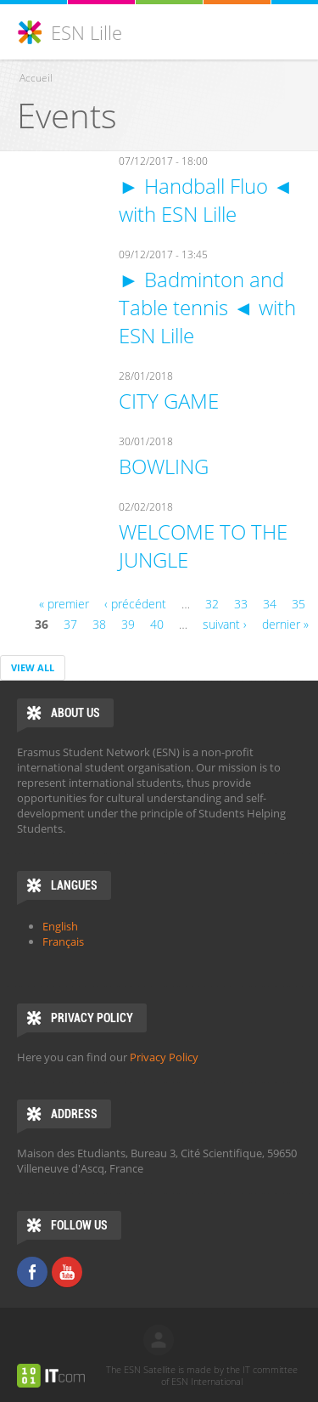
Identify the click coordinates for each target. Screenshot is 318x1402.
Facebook (32, 1272)
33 (241, 604)
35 (298, 604)
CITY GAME (169, 401)
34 (269, 604)
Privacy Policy (164, 1057)
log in (158, 1340)
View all (32, 667)
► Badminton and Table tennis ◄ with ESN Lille (207, 307)
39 (128, 624)
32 (212, 604)
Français (63, 941)
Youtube (67, 1272)
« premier (64, 604)
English (60, 926)
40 (157, 624)
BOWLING (164, 466)
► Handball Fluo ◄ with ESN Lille (206, 200)
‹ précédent (135, 604)
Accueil (36, 78)
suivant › (225, 624)
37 (70, 624)
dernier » (285, 624)
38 (99, 624)
